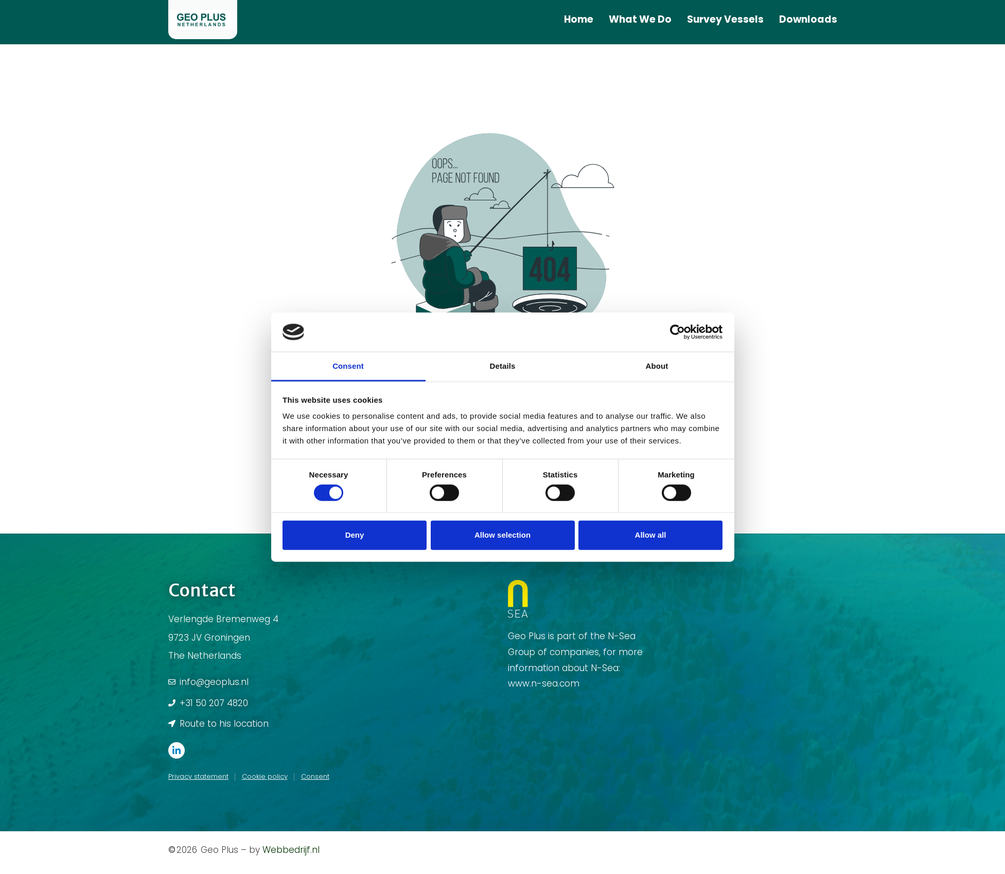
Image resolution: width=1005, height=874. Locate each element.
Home (578, 19)
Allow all (650, 534)
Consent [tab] (348, 366)
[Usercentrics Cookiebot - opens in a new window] (677, 332)
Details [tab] (503, 366)
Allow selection (502, 534)
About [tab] (657, 366)
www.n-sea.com (543, 683)
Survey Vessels (725, 19)
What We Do (640, 19)
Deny (354, 534)
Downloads (808, 19)
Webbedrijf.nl (291, 850)
